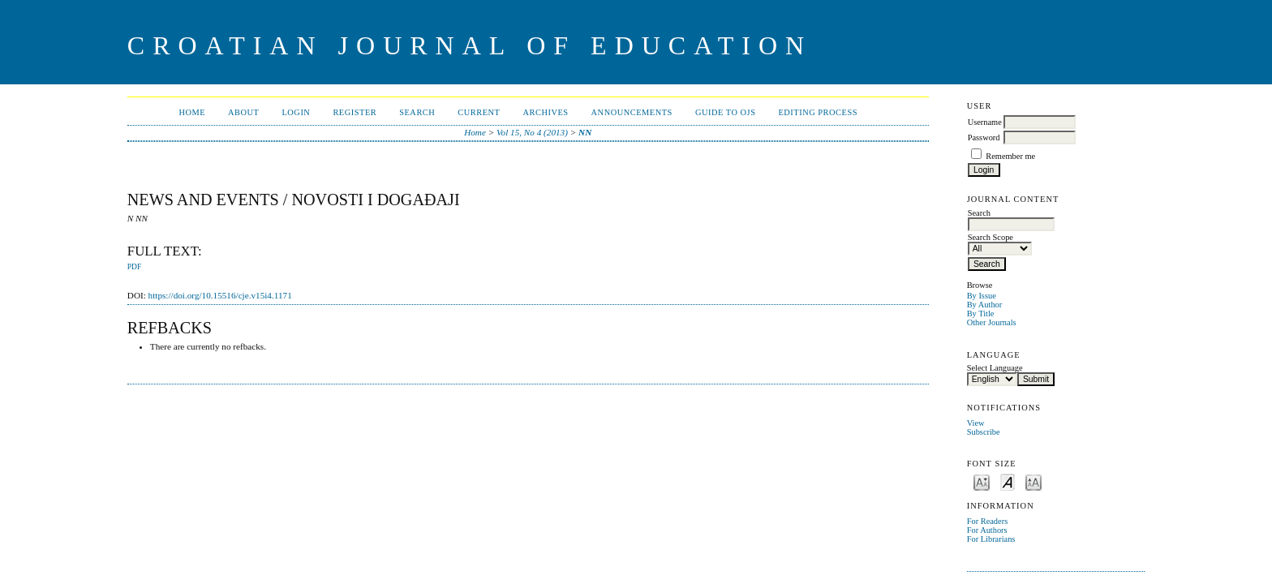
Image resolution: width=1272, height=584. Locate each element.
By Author (985, 304)
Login (295, 112)
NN (584, 132)
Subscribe (983, 431)
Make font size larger (1033, 481)
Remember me (1010, 156)
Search (417, 112)
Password (984, 137)
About (243, 112)
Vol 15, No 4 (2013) (532, 132)
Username (985, 122)
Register (354, 112)
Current (479, 112)
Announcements (632, 112)
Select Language (995, 367)
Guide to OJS (725, 112)
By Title (981, 313)
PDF (134, 267)
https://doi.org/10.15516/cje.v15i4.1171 (220, 295)
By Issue (981, 295)
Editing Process (817, 112)
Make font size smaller (981, 481)
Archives (545, 112)
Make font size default (1007, 481)
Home (191, 112)
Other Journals (991, 322)
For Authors (987, 530)
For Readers (987, 521)
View (976, 423)
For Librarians (991, 539)
